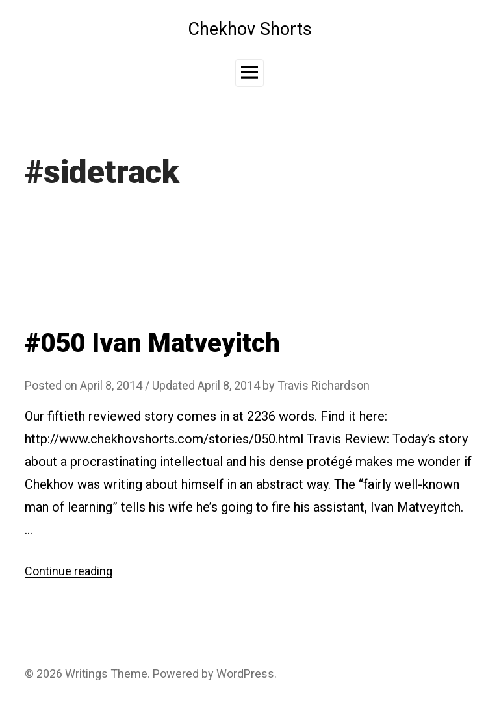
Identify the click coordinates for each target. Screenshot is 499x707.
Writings (86, 673)
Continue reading (68, 571)
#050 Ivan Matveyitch (152, 343)
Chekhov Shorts (250, 29)
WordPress (245, 673)
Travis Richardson (323, 385)
